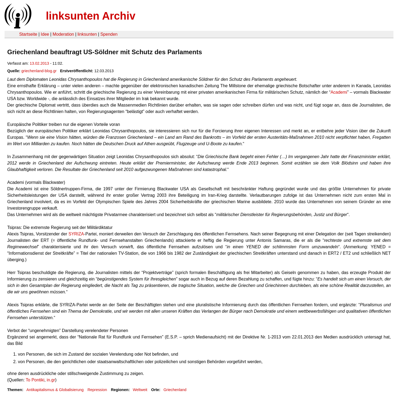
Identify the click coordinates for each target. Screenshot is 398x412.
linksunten (87, 34)
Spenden (108, 34)
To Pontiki (35, 380)
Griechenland (175, 390)
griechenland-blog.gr (39, 71)
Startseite (28, 34)
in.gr (51, 380)
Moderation (63, 34)
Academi (338, 92)
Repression (97, 390)
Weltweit (140, 390)
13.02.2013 (39, 63)
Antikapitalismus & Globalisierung (55, 390)
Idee (45, 34)
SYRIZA (76, 234)
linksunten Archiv (90, 16)
